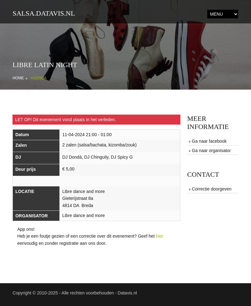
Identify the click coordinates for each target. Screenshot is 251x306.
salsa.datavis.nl (44, 13)
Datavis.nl (127, 292)
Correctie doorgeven (212, 188)
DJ (18, 157)
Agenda (39, 78)
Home (18, 78)
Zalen (21, 145)
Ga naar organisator (211, 150)
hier (159, 236)
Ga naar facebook (209, 141)
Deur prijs (25, 169)
